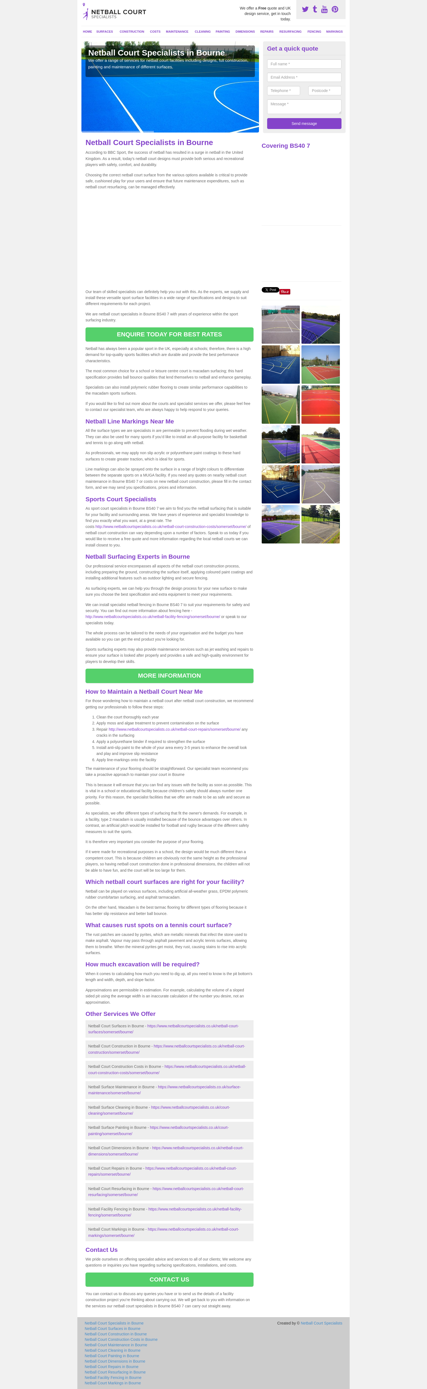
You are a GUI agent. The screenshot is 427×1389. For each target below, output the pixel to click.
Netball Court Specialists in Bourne (114, 1323)
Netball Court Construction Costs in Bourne (121, 1339)
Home (87, 31)
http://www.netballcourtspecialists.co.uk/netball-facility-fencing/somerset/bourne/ (153, 616)
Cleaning (203, 31)
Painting (223, 31)
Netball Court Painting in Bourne (112, 1356)
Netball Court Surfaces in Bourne (113, 1328)
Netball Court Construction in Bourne (116, 1334)
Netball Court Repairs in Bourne (112, 1367)
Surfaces (104, 31)
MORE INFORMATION (169, 675)
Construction (132, 31)
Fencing (314, 31)
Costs (155, 31)
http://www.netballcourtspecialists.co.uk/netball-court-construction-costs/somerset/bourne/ (171, 526)
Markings (334, 31)
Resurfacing (290, 31)
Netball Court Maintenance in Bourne (116, 1345)
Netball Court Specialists (321, 1323)
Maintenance (177, 31)
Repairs (267, 31)
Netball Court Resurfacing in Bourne (115, 1372)
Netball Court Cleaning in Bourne (113, 1350)
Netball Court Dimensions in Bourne (115, 1361)
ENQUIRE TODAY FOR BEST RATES (169, 334)
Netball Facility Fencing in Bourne (113, 1377)
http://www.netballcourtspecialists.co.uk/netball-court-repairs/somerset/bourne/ (174, 729)
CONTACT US (169, 1279)
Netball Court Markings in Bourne (113, 1383)
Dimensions (245, 31)
